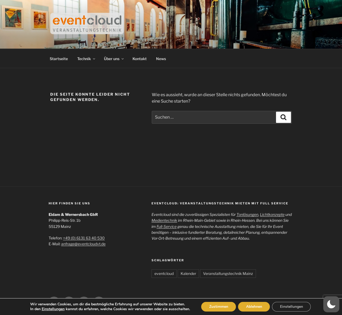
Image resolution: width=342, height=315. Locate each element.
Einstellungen (52, 309)
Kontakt (140, 58)
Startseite (59, 58)
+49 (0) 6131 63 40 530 (84, 238)
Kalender (188, 273)
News (161, 58)
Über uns (114, 58)
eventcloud (164, 273)
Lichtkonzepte (272, 214)
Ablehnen (254, 306)
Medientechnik (164, 220)
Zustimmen (218, 306)
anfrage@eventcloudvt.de (83, 244)
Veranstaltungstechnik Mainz (228, 273)
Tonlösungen (247, 214)
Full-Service (167, 226)
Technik (86, 58)
